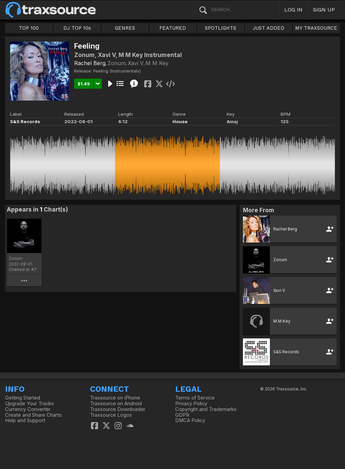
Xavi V (136, 63)
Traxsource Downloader (117, 409)
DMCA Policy (190, 420)
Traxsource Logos (111, 415)
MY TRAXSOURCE (316, 28)
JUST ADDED (268, 28)
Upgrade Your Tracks (29, 404)
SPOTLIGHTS (220, 28)
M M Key (157, 63)
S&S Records (25, 121)
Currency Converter (28, 409)
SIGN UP (324, 9)
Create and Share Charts (33, 415)
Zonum (116, 63)
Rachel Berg (89, 63)
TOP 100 (29, 28)
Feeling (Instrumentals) (117, 71)
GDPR (182, 415)
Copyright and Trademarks (206, 409)
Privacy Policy (191, 404)
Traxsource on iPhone (115, 398)
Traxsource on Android (116, 404)
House (180, 121)
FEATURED (172, 28)
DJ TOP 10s (77, 28)
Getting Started (22, 398)
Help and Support (25, 420)
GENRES (125, 28)
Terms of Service (195, 398)
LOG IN (293, 9)
